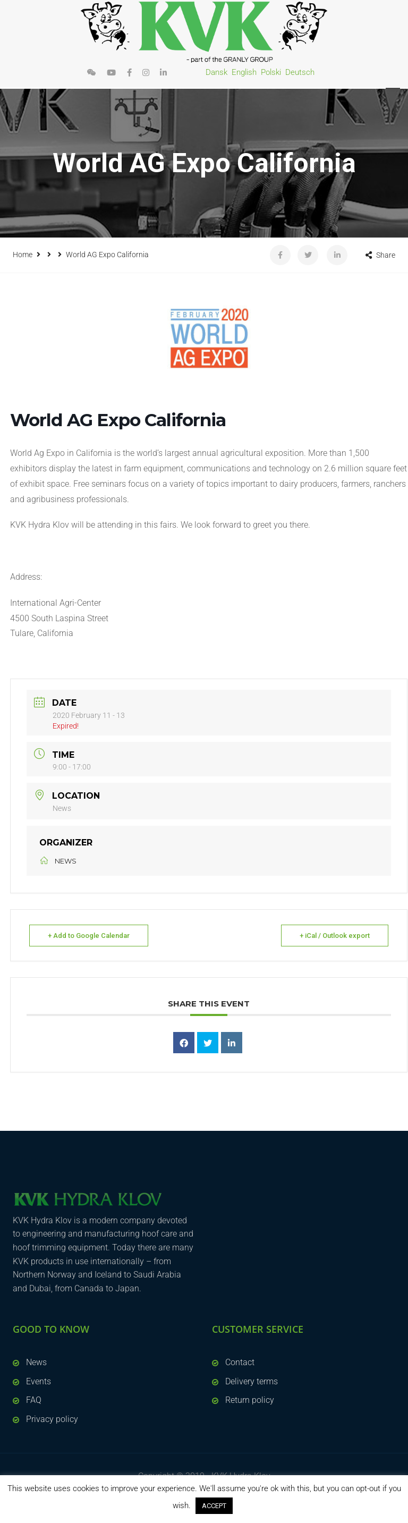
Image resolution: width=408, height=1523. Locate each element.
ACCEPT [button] (214, 1506)
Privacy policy (52, 1419)
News (36, 1362)
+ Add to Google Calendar (89, 936)
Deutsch (299, 72)
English (244, 72)
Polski (271, 72)
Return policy (249, 1400)
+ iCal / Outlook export (335, 936)
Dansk (216, 72)
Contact (239, 1362)
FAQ (33, 1400)
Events (38, 1381)
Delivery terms (251, 1381)
